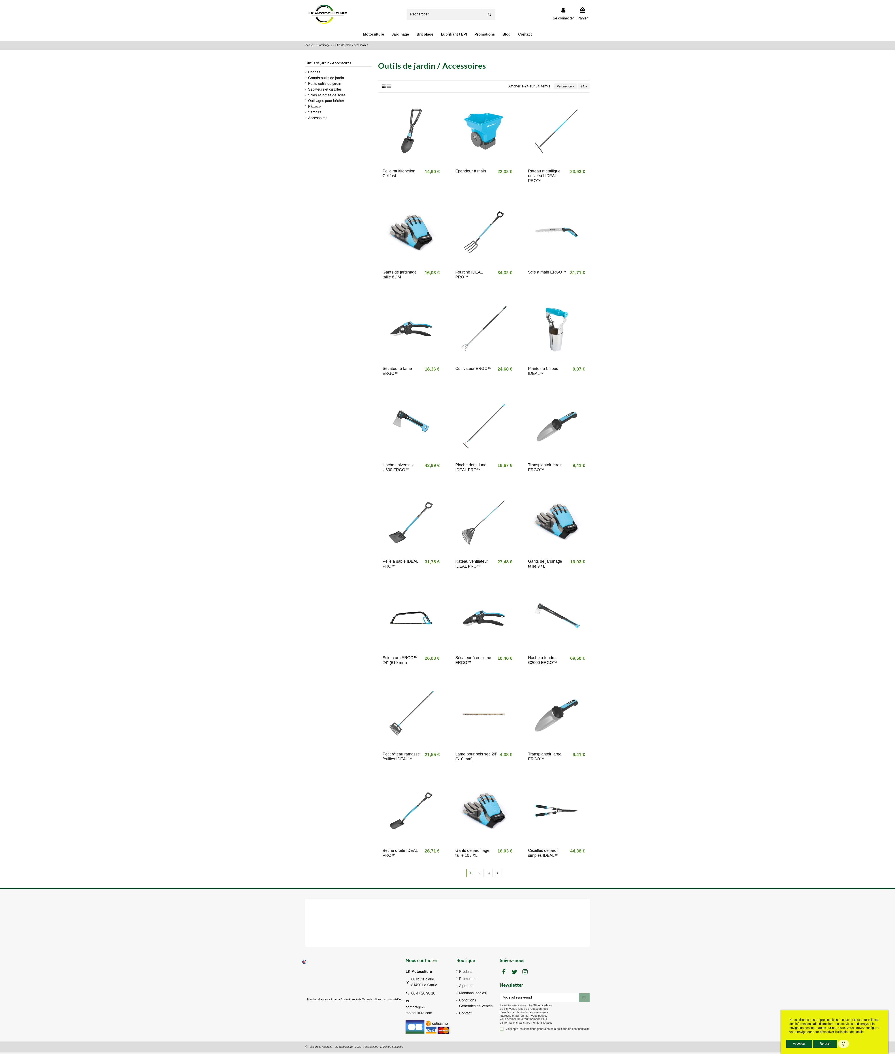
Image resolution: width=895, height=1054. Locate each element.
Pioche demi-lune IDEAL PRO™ (470, 468)
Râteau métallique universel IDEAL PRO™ (544, 177)
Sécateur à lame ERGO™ (397, 372)
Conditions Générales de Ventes (475, 1004)
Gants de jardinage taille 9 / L (545, 564)
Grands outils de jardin (326, 78)
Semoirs (314, 112)
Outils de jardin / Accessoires (328, 63)
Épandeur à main (470, 172)
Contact (465, 1014)
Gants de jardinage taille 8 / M (400, 275)
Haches (314, 72)
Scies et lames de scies (326, 95)
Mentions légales (472, 995)
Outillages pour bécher (326, 101)
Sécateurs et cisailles (325, 89)
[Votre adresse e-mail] (539, 1000)
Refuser (825, 1043)
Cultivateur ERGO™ (473, 369)
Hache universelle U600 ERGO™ (399, 468)
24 (583, 87)
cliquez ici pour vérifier (388, 1000)
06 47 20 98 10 (423, 995)
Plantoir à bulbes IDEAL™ (543, 372)
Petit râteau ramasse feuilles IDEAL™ (401, 757)
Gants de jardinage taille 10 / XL (472, 854)
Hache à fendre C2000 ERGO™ (542, 661)
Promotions (468, 980)
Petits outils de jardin (324, 83)
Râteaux (315, 106)
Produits (465, 973)
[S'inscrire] (584, 1000)
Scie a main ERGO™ (547, 273)
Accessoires (317, 118)
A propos (466, 987)
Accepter (799, 1043)
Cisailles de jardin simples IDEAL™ (544, 854)
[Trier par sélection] (563, 86)
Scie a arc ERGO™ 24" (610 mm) (400, 661)
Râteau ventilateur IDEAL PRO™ (471, 564)
